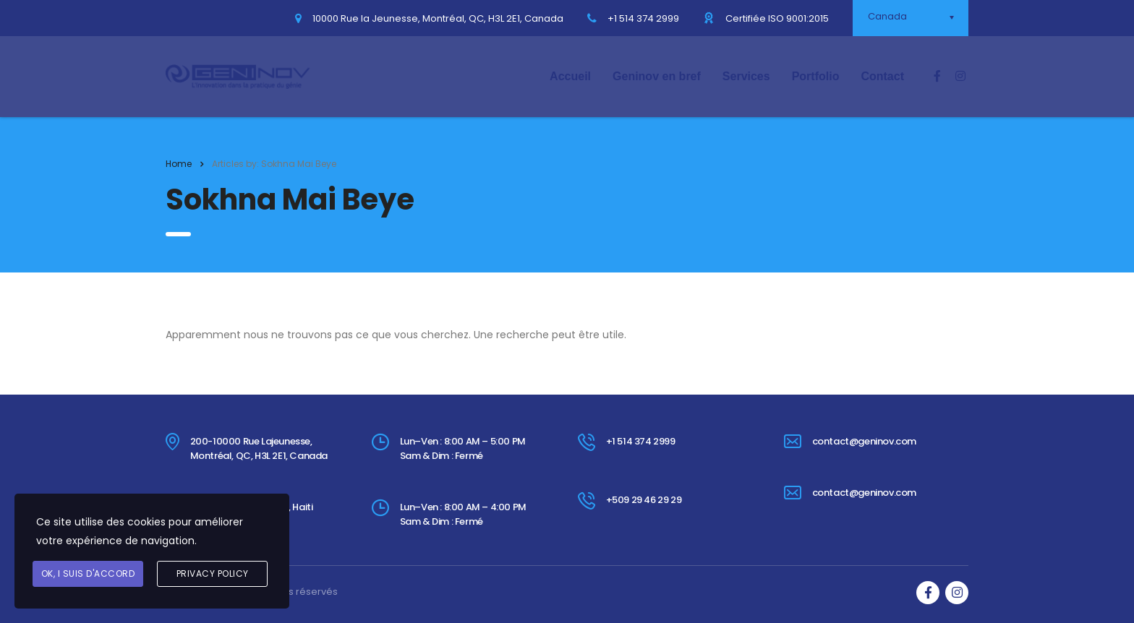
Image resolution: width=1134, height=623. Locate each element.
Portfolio (816, 76)
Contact (882, 76)
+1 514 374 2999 (640, 441)
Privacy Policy (212, 573)
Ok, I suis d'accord (88, 573)
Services (746, 76)
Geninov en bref (657, 76)
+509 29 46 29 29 (644, 500)
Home (179, 164)
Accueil (570, 76)
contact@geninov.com (864, 441)
